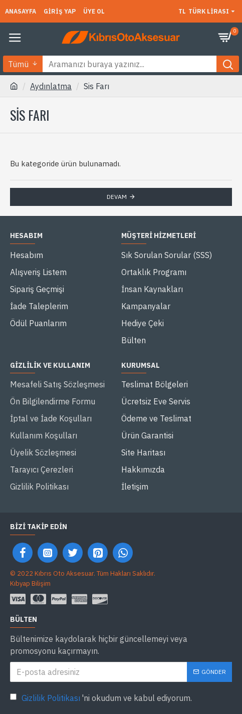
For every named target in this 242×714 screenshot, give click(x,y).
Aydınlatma (51, 86)
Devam (117, 196)
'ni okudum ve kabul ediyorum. (101, 698)
